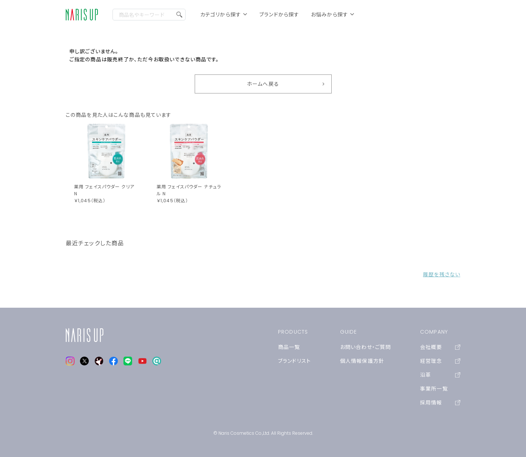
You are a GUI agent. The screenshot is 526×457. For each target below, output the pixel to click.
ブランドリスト (294, 361)
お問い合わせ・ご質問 (365, 347)
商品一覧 (289, 347)
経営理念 (440, 361)
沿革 (440, 375)
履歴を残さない (441, 274)
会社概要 (440, 347)
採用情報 (440, 402)
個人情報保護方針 (362, 361)
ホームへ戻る (263, 84)
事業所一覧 (434, 388)
